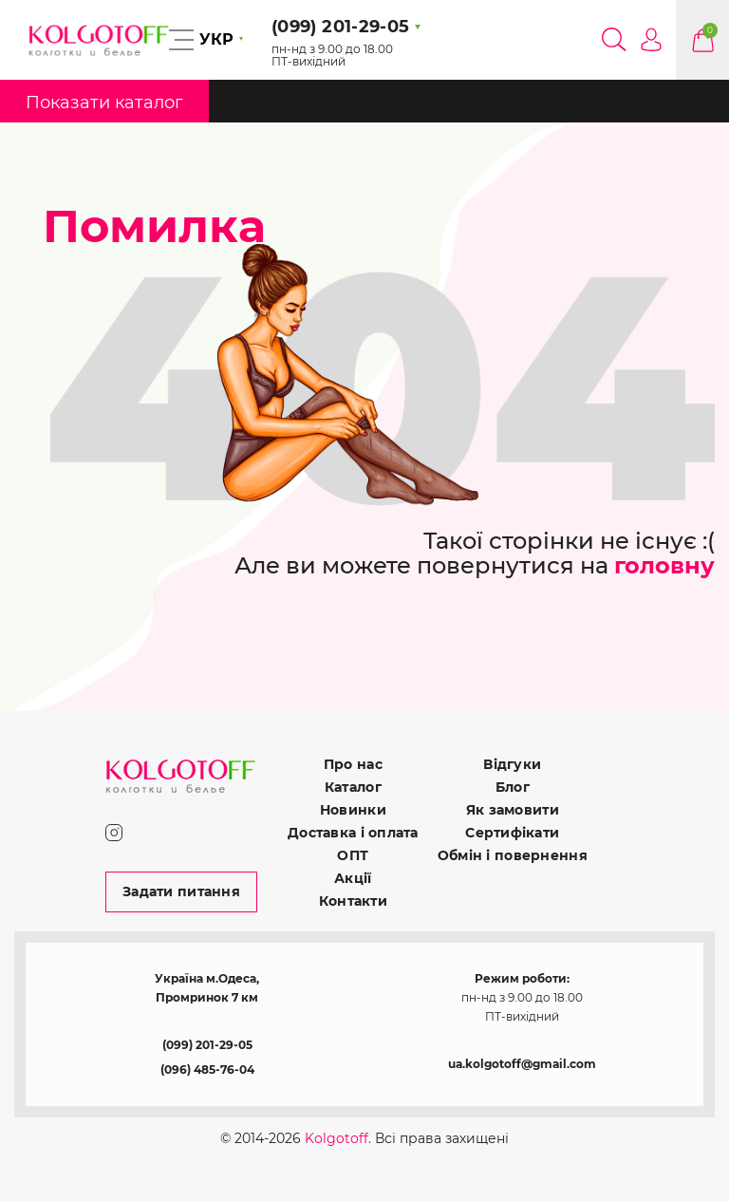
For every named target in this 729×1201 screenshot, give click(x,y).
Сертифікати (512, 832)
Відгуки (512, 764)
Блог (512, 787)
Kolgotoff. (338, 1138)
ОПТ (352, 855)
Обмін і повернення (513, 855)
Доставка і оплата (353, 832)
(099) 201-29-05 (207, 1045)
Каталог (353, 787)
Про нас (353, 764)
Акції (352, 878)
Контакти (353, 901)
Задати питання (181, 891)
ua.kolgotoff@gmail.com (522, 1064)
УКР (216, 39)
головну (664, 565)
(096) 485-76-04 (207, 1069)
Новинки (353, 809)
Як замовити (512, 809)
